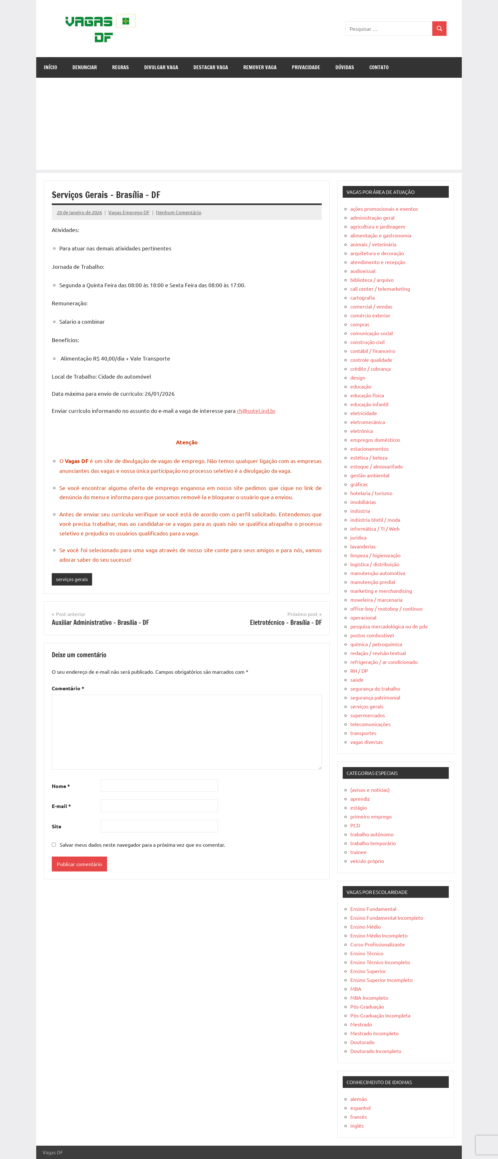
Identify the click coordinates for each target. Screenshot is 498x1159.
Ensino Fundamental (373, 908)
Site (56, 826)
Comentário (68, 688)
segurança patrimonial (375, 697)
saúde (357, 679)
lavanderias (363, 546)
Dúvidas (344, 67)
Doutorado (362, 1042)
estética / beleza (368, 457)
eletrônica (361, 430)
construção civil (367, 342)
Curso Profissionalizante (377, 944)
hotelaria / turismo (371, 493)
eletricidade (363, 413)
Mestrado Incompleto (374, 1033)
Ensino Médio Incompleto (378, 935)
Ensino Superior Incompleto (381, 980)
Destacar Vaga (210, 67)
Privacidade (306, 67)
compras (359, 324)
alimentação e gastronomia (380, 235)
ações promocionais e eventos (384, 208)
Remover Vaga (260, 67)
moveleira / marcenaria (376, 599)
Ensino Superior (368, 971)
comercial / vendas (371, 306)
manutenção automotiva (377, 573)
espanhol (360, 1107)
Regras (120, 67)
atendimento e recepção (377, 262)
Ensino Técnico (366, 953)
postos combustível (372, 635)
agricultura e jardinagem (377, 226)
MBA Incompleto (369, 997)
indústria (360, 510)
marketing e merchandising (381, 590)
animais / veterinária (373, 244)
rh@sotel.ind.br (256, 410)
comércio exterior (370, 315)
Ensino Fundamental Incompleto (386, 917)
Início (50, 67)
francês (358, 1116)
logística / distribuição (374, 564)
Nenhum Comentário (178, 212)
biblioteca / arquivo (372, 279)
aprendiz (360, 798)
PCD (355, 825)
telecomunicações (370, 724)
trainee (358, 852)
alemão (358, 1099)
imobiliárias (363, 502)
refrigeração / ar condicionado (384, 662)
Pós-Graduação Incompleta (380, 1015)
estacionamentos (369, 448)
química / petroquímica (376, 644)
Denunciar (84, 67)
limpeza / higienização (375, 555)
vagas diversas (366, 741)
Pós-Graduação (367, 1006)
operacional (363, 617)
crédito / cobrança (370, 368)
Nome (61, 786)
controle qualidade (371, 359)
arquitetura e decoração (377, 253)
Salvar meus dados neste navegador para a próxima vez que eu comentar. (142, 844)
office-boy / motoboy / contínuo (386, 608)
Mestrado (361, 1024)
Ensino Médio (365, 926)
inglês (357, 1125)
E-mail (61, 806)
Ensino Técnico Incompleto (380, 962)
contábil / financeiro (372, 351)
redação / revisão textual (378, 653)
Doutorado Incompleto (375, 1051)
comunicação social (371, 333)
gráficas (359, 484)
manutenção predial (372, 582)
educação (360, 386)
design (357, 377)
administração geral (372, 217)
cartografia (362, 297)
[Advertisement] (249, 125)
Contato (379, 67)
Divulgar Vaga (161, 67)
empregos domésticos (375, 439)
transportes (363, 733)
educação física (367, 395)
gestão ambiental (369, 475)
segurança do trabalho (375, 688)
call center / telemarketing (380, 288)
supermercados (367, 715)
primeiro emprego (371, 816)
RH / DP (359, 670)
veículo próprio (367, 861)
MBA (355, 988)
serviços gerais (72, 579)
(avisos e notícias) (370, 789)
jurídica (358, 537)
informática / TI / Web (375, 528)
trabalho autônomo (372, 834)
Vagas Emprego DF (129, 212)
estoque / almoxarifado (376, 466)
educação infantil (369, 404)
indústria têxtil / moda (375, 519)
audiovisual (362, 271)
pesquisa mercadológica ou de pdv (388, 626)
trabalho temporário (373, 843)
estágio (358, 807)
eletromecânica (367, 422)
